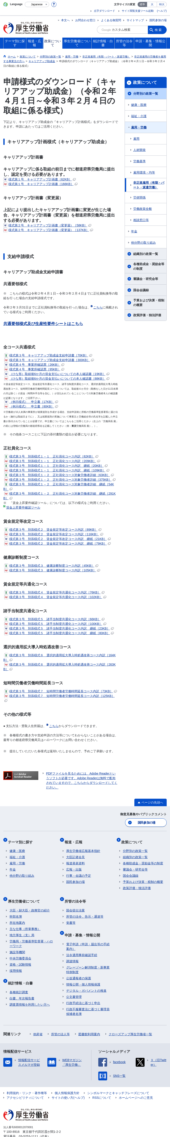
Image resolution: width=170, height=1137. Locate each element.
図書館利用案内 (89, 1022)
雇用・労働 (139, 127)
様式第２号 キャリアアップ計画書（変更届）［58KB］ (47, 225)
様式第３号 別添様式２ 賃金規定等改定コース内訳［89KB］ (52, 529)
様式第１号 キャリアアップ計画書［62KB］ (39, 179)
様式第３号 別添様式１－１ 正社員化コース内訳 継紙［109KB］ (56, 470)
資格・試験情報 (20, 956)
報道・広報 (75, 839)
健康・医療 (139, 105)
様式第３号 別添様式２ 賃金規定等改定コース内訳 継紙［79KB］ (57, 543)
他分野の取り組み (143, 242)
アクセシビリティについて (25, 1086)
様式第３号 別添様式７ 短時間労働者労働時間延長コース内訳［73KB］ (60, 691)
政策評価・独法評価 (147, 315)
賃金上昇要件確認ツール (23, 507)
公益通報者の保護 (78, 966)
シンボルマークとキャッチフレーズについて (118, 1081)
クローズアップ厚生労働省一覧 (130, 1022)
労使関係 (139, 197)
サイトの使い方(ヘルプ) (68, 1086)
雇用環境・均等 (144, 172)
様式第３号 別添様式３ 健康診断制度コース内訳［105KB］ (52, 570)
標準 (142, 4)
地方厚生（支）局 (22, 927)
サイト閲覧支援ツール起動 (138, 10)
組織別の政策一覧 (145, 254)
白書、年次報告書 (22, 986)
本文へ (65, 20)
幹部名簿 (16, 908)
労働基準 (139, 161)
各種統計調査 (19, 980)
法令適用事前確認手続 (81, 943)
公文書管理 (74, 985)
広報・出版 (74, 865)
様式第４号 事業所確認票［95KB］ (34, 369)
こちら (97, 307)
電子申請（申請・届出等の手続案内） (88, 935)
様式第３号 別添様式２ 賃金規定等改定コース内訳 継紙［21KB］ (57, 539)
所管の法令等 (76, 895)
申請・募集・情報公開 (84, 925)
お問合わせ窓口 (85, 20)
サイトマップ (135, 20)
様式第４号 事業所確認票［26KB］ (34, 364)
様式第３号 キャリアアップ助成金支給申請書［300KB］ (49, 360)
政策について (145, 82)
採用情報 (16, 963)
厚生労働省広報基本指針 (83, 846)
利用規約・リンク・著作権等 (27, 1081)
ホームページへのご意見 (136, 1086)
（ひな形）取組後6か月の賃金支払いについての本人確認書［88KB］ (56, 378)
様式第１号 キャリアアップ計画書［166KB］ (40, 184)
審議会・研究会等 (145, 279)
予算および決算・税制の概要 (148, 303)
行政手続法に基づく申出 (83, 991)
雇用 (136, 138)
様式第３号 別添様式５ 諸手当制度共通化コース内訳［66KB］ (54, 619)
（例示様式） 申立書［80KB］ (31, 406)
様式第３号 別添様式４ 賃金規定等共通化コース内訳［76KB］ (54, 592)
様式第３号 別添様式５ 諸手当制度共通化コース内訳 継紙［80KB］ (59, 633)
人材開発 (139, 150)
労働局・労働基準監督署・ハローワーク (31, 936)
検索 (158, 29)
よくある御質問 (111, 20)
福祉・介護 (139, 116)
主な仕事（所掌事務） (25, 921)
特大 (161, 4)
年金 (134, 231)
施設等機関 (17, 944)
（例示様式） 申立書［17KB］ (31, 402)
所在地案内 (17, 915)
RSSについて (101, 1086)
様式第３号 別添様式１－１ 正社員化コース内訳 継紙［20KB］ (56, 465)
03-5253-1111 (28, 1124)
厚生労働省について (25, 895)
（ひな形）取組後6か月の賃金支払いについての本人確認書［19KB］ (56, 374)
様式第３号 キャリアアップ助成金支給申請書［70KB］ (48, 355)
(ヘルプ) (162, 10)
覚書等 (70, 915)
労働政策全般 (142, 209)
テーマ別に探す (22, 839)
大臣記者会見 (75, 853)
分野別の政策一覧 (145, 93)
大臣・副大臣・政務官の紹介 (30, 902)
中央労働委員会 (20, 950)
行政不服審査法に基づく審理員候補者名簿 (88, 1000)
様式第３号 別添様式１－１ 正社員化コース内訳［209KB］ (52, 461)
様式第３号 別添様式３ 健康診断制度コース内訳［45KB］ (51, 565)
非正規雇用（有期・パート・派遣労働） (148, 185)
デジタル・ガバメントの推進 (86, 979)
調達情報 (72, 949)
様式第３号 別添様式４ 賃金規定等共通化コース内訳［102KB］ (55, 597)
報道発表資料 (75, 859)
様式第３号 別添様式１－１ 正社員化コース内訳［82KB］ (51, 456)
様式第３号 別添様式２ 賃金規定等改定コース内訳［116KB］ (53, 534)
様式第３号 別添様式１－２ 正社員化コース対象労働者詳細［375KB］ (60, 479)
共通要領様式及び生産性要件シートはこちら (43, 324)
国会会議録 (141, 290)
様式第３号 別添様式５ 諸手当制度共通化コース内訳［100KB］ (55, 624)
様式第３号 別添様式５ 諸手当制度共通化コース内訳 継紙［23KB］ (59, 628)
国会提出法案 (75, 902)
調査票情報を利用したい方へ (30, 993)
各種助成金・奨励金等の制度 (148, 266)
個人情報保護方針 (67, 1081)
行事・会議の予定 (78, 871)
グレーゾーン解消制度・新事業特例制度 (88, 958)
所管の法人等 (60, 1022)
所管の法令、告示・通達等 (84, 908)
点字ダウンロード (104, 10)
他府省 (37, 1022)
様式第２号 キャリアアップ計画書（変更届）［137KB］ (48, 230)
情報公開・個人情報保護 (83, 972)
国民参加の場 (158, 20)
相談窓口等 (141, 220)
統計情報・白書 (22, 973)
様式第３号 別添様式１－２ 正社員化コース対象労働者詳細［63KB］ (59, 475)
